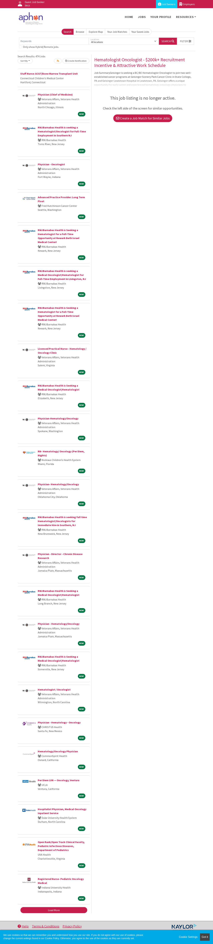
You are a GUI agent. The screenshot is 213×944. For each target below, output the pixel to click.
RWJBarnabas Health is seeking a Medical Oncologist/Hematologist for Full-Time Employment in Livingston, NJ (62, 275)
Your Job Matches (117, 31)
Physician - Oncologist (51, 164)
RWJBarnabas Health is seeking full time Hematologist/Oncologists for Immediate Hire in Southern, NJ (62, 521)
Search (67, 31)
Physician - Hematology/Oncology (58, 623)
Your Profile (161, 17)
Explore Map (96, 31)
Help (23, 926)
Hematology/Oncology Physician (58, 751)
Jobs (142, 17)
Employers (187, 4)
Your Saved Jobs (140, 31)
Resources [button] (185, 17)
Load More (54, 910)
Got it (205, 937)
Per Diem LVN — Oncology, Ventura (59, 780)
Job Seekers (166, 4)
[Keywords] (54, 41)
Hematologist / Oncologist (54, 689)
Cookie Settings (188, 937)
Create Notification (76, 60)
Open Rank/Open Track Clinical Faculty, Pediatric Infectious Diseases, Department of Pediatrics (61, 846)
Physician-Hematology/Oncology (58, 418)
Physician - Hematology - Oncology (59, 722)
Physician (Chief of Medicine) (55, 94)
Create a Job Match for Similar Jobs (143, 118)
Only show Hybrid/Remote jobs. (41, 47)
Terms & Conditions (45, 926)
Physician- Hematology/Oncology (58, 484)
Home (129, 17)
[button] (185, 41)
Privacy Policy (72, 926)
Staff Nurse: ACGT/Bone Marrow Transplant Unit (49, 73)
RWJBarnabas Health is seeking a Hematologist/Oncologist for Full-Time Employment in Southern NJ (62, 131)
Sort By (24, 60)
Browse (80, 31)
